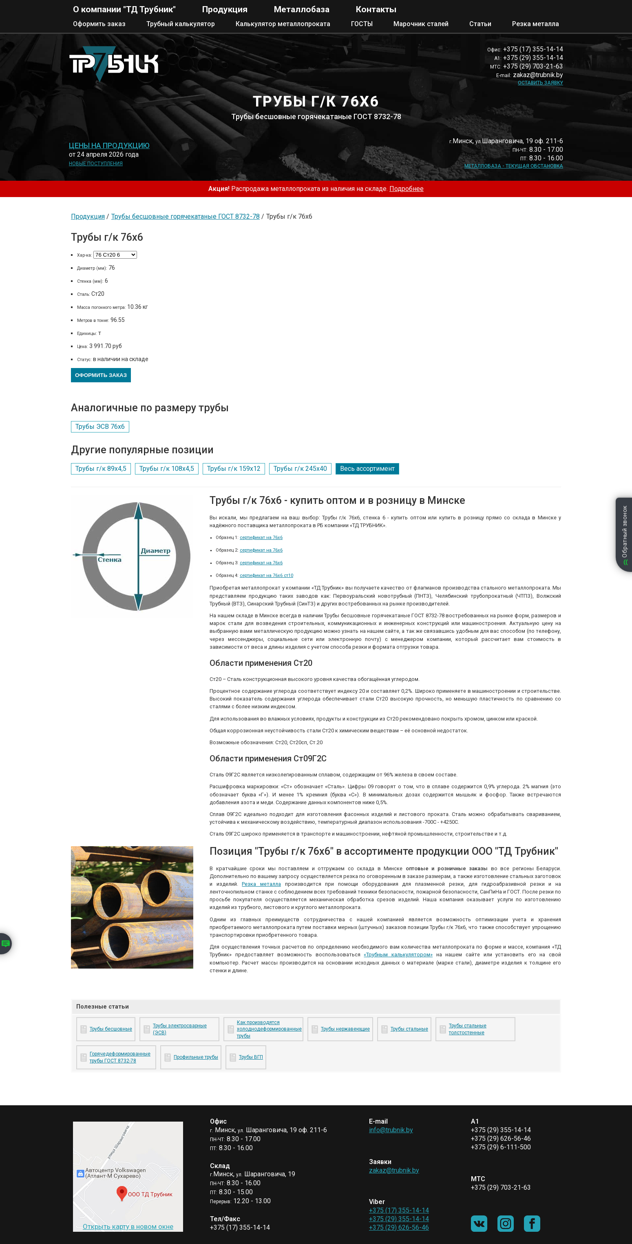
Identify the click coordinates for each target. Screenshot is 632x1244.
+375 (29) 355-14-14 (399, 1219)
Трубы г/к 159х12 (234, 468)
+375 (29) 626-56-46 (399, 1227)
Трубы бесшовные (111, 1029)
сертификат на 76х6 (261, 537)
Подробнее (406, 189)
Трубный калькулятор (180, 24)
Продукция (224, 9)
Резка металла (535, 24)
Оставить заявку (540, 82)
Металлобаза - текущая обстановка (513, 166)
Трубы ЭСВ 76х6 (100, 426)
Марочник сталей (421, 24)
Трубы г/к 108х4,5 (166, 468)
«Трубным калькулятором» (398, 954)
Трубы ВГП (251, 1057)
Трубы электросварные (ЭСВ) (180, 1029)
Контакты (376, 9)
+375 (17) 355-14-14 (399, 1210)
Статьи (480, 24)
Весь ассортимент (367, 468)
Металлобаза (301, 9)
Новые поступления (96, 163)
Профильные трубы (196, 1057)
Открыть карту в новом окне (128, 1226)
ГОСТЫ (362, 24)
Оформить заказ (99, 24)
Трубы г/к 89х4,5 (100, 468)
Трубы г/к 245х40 (300, 468)
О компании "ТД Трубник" (124, 9)
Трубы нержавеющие (345, 1029)
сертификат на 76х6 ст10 (266, 575)
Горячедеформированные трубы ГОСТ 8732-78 (120, 1057)
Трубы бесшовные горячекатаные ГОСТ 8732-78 (185, 216)
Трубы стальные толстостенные (467, 1029)
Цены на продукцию (109, 145)
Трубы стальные (409, 1029)
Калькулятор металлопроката (283, 24)
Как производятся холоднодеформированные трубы (268, 1029)
